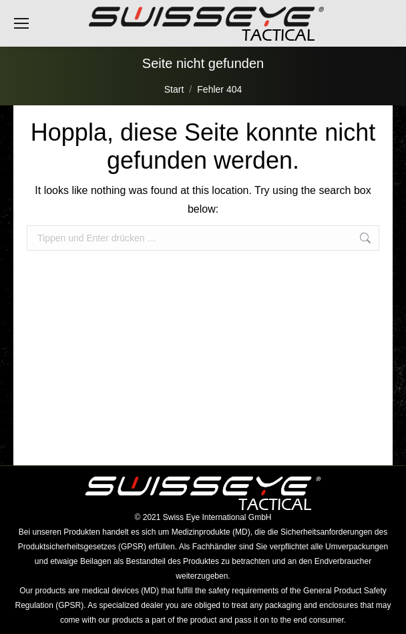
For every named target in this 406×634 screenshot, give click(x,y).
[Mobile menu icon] (21, 23)
